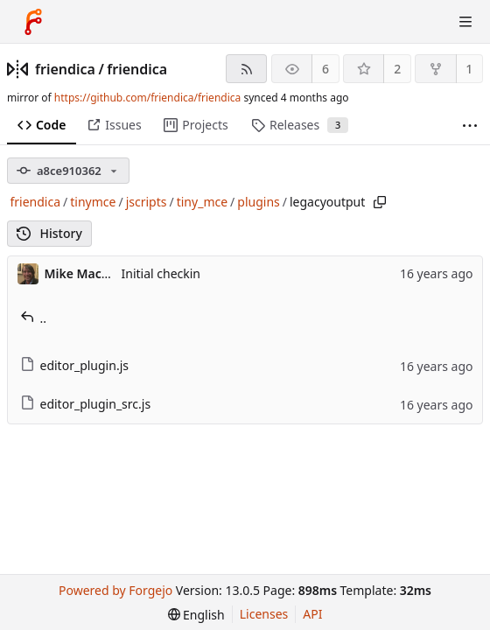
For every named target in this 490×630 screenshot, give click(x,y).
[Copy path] (380, 202)
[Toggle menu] (465, 22)
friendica (65, 69)
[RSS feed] (246, 68)
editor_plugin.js (74, 365)
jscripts (146, 201)
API (312, 614)
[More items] (470, 125)
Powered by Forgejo (115, 590)
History (49, 233)
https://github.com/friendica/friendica (147, 97)
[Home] (33, 22)
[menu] (196, 614)
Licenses (264, 614)
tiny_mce (202, 201)
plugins (258, 201)
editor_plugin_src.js (85, 404)
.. (33, 318)
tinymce (93, 201)
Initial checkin (161, 273)
